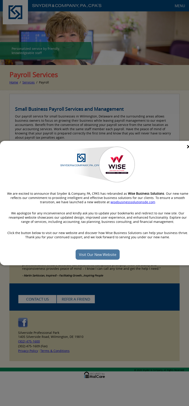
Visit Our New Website (97, 254)
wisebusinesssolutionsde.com (132, 202)
